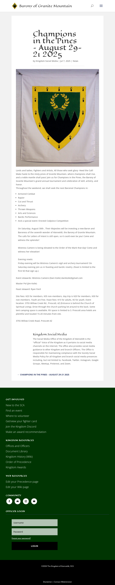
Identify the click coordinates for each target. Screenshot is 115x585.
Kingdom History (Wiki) (19, 456)
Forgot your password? (21, 538)
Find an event (14, 410)
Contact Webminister (63, 582)
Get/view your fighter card (21, 421)
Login (34, 546)
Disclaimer (47, 582)
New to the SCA (15, 405)
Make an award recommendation (26, 432)
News (75, 61)
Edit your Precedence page (22, 481)
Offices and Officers (18, 446)
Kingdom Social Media (47, 61)
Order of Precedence (18, 462)
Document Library (17, 451)
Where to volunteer (17, 416)
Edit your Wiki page (17, 487)
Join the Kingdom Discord (21, 426)
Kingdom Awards (16, 467)
